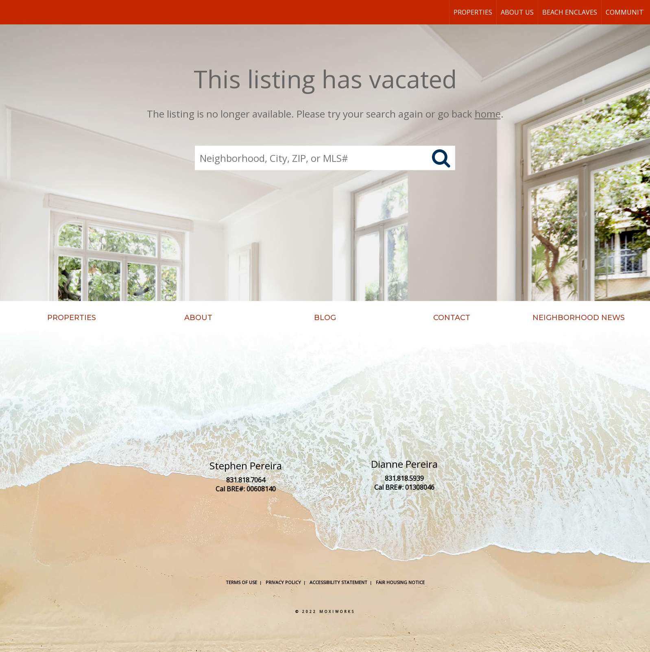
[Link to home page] (10, 12)
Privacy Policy (283, 582)
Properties (473, 12)
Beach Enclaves (569, 12)
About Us (517, 12)
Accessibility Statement (338, 582)
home (488, 113)
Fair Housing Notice (400, 582)
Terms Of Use (241, 582)
